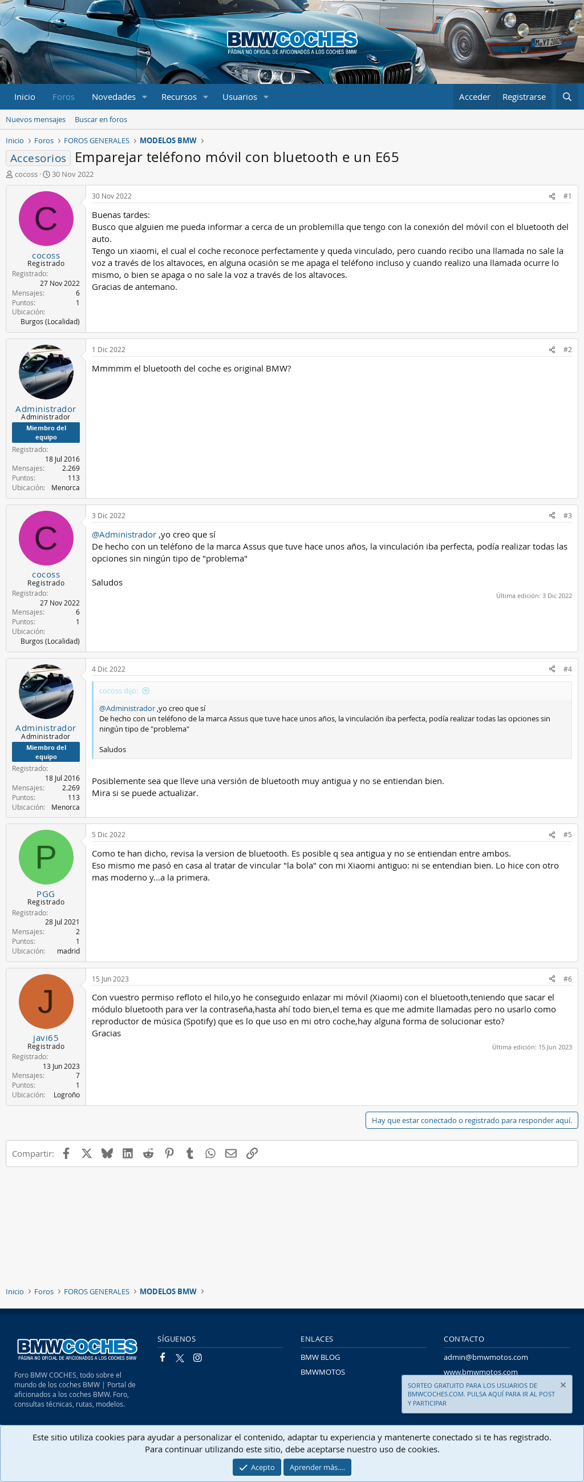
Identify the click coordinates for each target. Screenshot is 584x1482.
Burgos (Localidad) (50, 321)
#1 (567, 195)
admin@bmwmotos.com (486, 1357)
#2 (567, 349)
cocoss (26, 174)
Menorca (65, 487)
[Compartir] (552, 196)
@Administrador (124, 534)
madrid (68, 950)
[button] (145, 97)
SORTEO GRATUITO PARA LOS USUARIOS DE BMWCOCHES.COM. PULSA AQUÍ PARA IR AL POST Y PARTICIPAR (481, 1394)
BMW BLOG (320, 1357)
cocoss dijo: (118, 690)
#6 (567, 978)
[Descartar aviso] (562, 1386)
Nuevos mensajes (36, 119)
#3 (567, 515)
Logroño (67, 1094)
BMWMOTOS (323, 1372)
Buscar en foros (101, 119)
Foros (63, 96)
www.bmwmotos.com (481, 1372)
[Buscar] (567, 97)
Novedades (114, 96)
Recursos (179, 96)
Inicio (24, 96)
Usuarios (239, 96)
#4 (567, 668)
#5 (567, 834)
